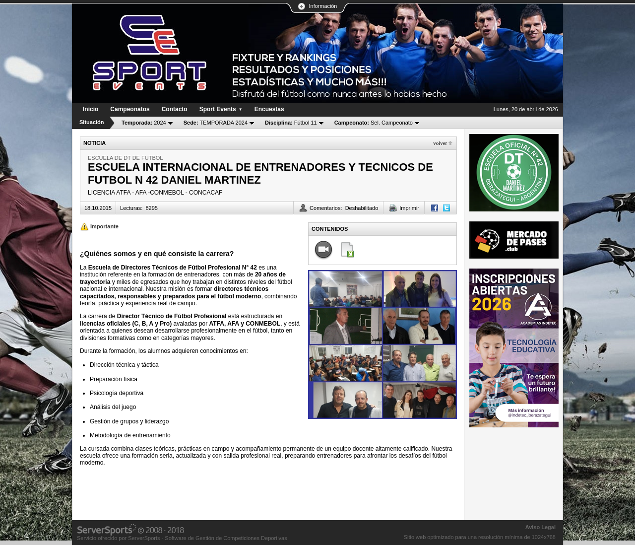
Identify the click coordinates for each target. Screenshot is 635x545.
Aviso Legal (540, 527)
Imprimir (409, 208)
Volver (440, 143)
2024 (144, 123)
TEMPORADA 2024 (216, 123)
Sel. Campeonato (373, 123)
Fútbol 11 (291, 123)
